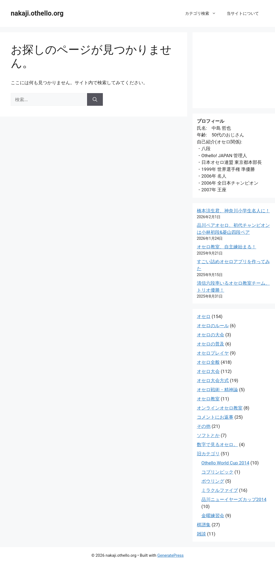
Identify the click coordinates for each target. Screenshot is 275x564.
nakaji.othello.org (37, 13)
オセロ (204, 316)
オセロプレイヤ (213, 353)
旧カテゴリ (208, 453)
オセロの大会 (210, 334)
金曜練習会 (212, 515)
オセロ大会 (208, 371)
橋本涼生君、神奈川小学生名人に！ (233, 210)
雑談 (201, 534)
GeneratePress (170, 555)
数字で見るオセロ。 (217, 444)
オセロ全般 (208, 362)
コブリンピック (217, 472)
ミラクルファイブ (219, 490)
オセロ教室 (208, 398)
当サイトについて (243, 13)
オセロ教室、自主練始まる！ (226, 246)
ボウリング (212, 481)
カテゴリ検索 (203, 13)
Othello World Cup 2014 (225, 463)
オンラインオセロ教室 (220, 408)
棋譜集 (204, 524)
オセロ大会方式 (213, 380)
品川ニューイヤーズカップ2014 (233, 499)
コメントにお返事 (215, 417)
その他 (204, 426)
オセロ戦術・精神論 (217, 389)
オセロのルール (213, 325)
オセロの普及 (210, 344)
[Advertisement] (234, 70)
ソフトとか (208, 435)
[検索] (95, 99)
